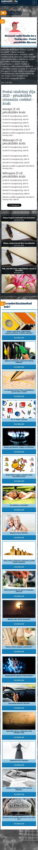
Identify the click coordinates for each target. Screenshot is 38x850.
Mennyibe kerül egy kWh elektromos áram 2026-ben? (19, 818)
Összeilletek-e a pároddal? (19, 505)
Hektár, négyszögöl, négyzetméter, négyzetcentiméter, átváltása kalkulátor (19, 332)
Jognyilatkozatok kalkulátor (19, 760)
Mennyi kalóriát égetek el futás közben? (19, 676)
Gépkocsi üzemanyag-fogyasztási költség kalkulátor (19, 361)
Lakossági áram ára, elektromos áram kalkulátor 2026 (19, 732)
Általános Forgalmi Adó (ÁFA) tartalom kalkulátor (19, 789)
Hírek (11, 13)
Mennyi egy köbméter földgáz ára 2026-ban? (19, 447)
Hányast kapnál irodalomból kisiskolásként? (19, 218)
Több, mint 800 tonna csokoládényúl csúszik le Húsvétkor (19, 269)
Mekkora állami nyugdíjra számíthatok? (19, 647)
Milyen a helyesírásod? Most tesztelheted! (19, 243)
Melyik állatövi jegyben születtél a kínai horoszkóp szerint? (19, 475)
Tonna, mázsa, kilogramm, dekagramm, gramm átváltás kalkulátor (19, 561)
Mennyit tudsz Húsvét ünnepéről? (19, 619)
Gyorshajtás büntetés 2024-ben (19, 703)
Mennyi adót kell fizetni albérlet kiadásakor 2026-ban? (19, 591)
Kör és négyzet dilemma (19, 419)
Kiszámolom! (19, 338)
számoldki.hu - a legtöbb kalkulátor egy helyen (9, 2)
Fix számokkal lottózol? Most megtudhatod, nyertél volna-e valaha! (19, 391)
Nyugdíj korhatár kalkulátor (19, 533)
